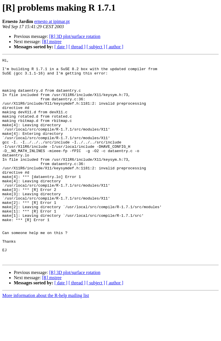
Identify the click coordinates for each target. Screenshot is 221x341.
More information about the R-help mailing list (45, 336)
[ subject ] (96, 46)
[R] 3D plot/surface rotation (74, 36)
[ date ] (60, 46)
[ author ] (114, 46)
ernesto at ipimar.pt (52, 21)
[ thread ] (76, 46)
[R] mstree (52, 41)
